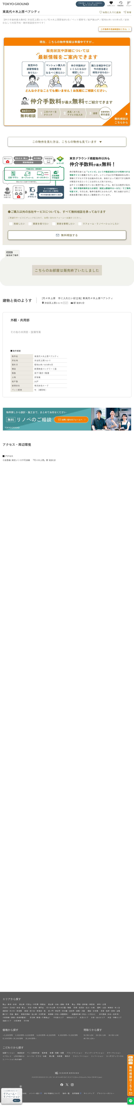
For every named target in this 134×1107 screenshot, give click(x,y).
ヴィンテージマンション (94, 1053)
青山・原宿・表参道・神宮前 (83, 1004)
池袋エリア (7, 1021)
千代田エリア (58, 1017)
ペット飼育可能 (33, 1053)
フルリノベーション (81, 1056)
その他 (26, 1021)
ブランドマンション (74, 1053)
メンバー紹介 (34, 1093)
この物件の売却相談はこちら (114, 29)
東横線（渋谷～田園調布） (58, 1014)
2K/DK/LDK (101, 1035)
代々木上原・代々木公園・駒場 (58, 1007)
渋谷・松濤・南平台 (36, 1007)
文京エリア (84, 1017)
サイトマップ (89, 1093)
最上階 (51, 1056)
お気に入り (111, 6)
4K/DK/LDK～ (89, 1038)
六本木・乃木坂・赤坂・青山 (14, 1007)
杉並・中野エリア (115, 1017)
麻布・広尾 (101, 1004)
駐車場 (44, 1053)
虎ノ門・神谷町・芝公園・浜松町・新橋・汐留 (66, 1011)
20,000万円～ (31, 1038)
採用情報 (75, 1093)
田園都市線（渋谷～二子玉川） (84, 1014)
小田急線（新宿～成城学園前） (15, 1017)
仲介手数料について (52, 1093)
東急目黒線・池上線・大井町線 (33, 1014)
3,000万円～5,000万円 (24, 1035)
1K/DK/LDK (89, 1035)
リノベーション (97, 1056)
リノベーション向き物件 (12, 1059)
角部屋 (59, 1056)
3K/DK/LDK (114, 1035)
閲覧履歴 (121, 6)
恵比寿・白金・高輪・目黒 (58, 1004)
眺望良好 (21, 1053)
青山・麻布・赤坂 (10, 1004)
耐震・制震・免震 (57, 1053)
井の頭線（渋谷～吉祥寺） (109, 1014)
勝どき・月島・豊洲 (10, 1014)
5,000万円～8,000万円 (46, 1035)
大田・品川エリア (98, 1017)
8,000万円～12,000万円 (68, 1035)
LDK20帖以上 (19, 1056)
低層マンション (9, 1053)
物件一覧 (66, 1093)
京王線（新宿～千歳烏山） (40, 1017)
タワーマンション (114, 1053)
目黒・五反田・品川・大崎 (84, 1007)
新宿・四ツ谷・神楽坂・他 (35, 1011)
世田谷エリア (72, 1017)
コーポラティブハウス (115, 1056)
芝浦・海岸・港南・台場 (110, 1011)
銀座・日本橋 (93, 1011)
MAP (66, 303)
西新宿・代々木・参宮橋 (12, 1011)
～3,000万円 (8, 1035)
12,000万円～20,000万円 (13, 1038)
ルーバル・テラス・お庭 (36, 1056)
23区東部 (17, 1021)
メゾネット (7, 1056)
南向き (67, 1056)
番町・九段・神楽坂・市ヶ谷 (108, 1007)
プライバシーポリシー (105, 1093)
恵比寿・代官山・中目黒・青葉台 (32, 1004)
